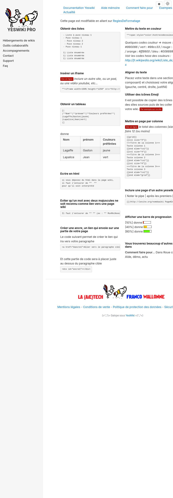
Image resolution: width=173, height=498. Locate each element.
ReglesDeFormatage (126, 20)
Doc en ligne (66, 79)
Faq (5, 65)
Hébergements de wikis (19, 40)
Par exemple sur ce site (151, 109)
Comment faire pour (139, 8)
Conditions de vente (96, 307)
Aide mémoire (110, 8)
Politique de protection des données (137, 307)
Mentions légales (68, 307)
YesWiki (130, 315)
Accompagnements (16, 50)
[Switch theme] (167, 4)
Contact (8, 55)
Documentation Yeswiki (79, 8)
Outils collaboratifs (15, 45)
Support (8, 60)
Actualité (69, 12)
